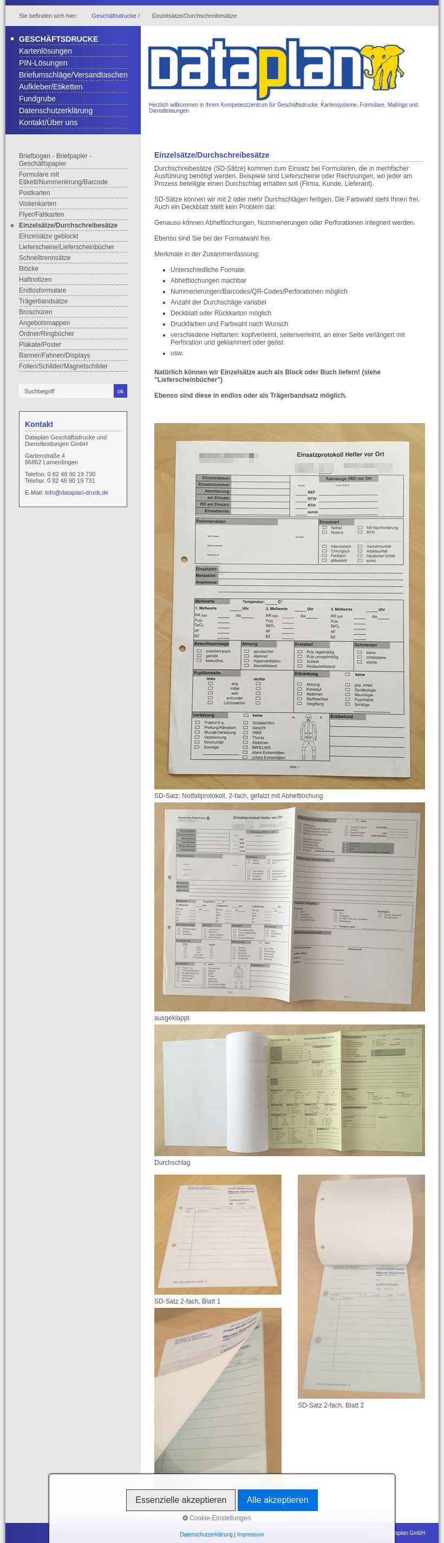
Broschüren (35, 312)
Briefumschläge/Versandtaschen (73, 74)
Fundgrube (37, 98)
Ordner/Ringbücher (46, 334)
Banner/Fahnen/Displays (54, 355)
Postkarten (34, 193)
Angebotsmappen (44, 323)
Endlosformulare (42, 290)
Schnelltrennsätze (44, 258)
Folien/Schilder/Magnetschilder (63, 366)
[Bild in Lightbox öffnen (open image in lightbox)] (289, 606)
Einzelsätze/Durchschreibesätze (68, 225)
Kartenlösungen (45, 51)
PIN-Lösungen (43, 63)
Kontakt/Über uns (48, 122)
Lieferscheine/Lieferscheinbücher (66, 247)
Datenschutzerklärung (56, 110)
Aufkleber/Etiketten (51, 86)
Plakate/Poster (40, 344)
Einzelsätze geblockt (48, 236)
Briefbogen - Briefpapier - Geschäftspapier (55, 159)
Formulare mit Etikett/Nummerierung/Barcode (63, 178)
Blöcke (28, 269)
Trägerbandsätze (43, 301)
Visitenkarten (37, 204)
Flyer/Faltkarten (41, 214)
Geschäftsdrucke (114, 15)
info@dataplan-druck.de (76, 492)
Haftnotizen (35, 279)
